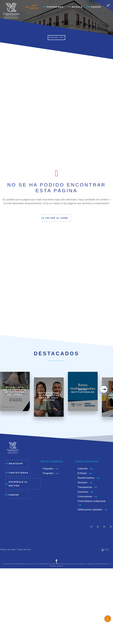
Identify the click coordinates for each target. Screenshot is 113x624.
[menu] (108, 5)
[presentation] (103, 389)
